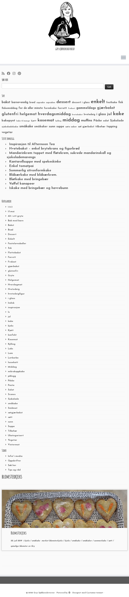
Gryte (11, 275)
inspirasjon (14, 307)
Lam (10, 353)
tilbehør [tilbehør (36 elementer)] (100, 126)
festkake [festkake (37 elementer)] (111, 102)
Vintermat (14, 445)
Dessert (12, 234)
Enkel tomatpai (21, 166)
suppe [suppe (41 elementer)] (60, 126)
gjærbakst (13, 266)
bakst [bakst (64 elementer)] (6, 102)
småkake (13, 403)
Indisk (11, 303)
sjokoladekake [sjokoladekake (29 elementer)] (10, 127)
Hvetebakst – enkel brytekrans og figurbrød (44, 148)
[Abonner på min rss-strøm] (4, 74)
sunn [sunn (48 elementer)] (52, 126)
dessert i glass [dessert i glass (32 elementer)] (81, 102)
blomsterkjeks (56, 541)
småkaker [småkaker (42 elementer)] (41, 126)
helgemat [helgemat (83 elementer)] (28, 114)
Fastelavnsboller (17, 243)
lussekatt (13, 362)
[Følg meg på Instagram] (15, 74)
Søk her (12, 465)
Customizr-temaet (94, 593)
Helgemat (13, 280)
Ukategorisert (16, 435)
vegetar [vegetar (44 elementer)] (7, 132)
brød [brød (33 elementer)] (32, 102)
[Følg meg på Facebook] (9, 74)
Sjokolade (13, 399)
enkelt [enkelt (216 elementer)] (98, 101)
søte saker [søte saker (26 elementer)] (71, 127)
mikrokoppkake (16, 371)
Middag (12, 367)
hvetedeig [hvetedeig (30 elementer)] (89, 114)
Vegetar (12, 440)
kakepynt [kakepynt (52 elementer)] (8, 120)
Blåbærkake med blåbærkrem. (33, 175)
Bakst (11, 225)
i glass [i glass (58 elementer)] (101, 114)
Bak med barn (15, 221)
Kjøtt (11, 330)
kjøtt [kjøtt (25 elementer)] (33, 121)
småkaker (88, 541)
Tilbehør (12, 431)
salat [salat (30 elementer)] (106, 121)
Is (9, 312)
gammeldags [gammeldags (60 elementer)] (86, 108)
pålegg (12, 376)
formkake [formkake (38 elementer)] (50, 108)
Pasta (11, 385)
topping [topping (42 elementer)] (112, 126)
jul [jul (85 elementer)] (109, 114)
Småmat (12, 408)
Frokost (12, 262)
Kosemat (13, 339)
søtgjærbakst (15, 413)
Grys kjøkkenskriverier (44, 593)
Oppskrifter (14, 461)
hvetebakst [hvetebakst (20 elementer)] (77, 115)
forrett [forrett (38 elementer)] (62, 108)
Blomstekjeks (18, 533)
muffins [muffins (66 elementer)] (86, 120)
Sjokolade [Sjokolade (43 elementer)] (117, 120)
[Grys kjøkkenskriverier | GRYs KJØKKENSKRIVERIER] (64, 24)
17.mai (11, 211)
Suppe (11, 426)
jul (9, 317)
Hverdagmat (15, 285)
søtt (10, 417)
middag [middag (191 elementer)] (71, 120)
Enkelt (11, 239)
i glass (11, 298)
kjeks (10, 326)
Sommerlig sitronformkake (30, 170)
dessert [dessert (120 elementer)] (63, 102)
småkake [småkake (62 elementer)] (26, 126)
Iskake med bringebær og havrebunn (38, 188)
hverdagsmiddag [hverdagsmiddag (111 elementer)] (54, 114)
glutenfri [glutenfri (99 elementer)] (10, 114)
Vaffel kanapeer (22, 183)
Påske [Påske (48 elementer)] (97, 120)
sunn (10, 422)
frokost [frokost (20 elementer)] (71, 108)
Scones (12, 394)
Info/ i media (15, 456)
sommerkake (100, 541)
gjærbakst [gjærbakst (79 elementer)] (106, 108)
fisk (10, 248)
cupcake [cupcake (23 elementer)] (40, 103)
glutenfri (13, 271)
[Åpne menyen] (123, 57)
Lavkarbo (13, 358)
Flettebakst (14, 253)
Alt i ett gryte (15, 216)
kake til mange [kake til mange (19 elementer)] (23, 121)
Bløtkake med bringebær (28, 179)
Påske (11, 381)
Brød (10, 230)
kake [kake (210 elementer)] (118, 113)
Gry (33, 546)
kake (10, 321)
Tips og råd (14, 470)
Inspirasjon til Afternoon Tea (32, 144)
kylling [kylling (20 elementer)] (58, 121)
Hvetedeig (14, 289)
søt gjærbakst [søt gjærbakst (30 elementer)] (86, 126)
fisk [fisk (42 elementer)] (120, 102)
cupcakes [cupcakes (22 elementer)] (50, 103)
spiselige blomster (19, 546)
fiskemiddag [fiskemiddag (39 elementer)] (9, 108)
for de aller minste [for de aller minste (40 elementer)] (31, 108)
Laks (10, 349)
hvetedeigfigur (16, 294)
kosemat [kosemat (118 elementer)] (45, 120)
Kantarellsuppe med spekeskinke (35, 161)
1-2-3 (10, 207)
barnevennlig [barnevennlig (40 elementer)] (19, 102)
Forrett (12, 257)
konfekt (12, 335)
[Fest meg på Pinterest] (20, 74)
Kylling (11, 344)
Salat (11, 390)
